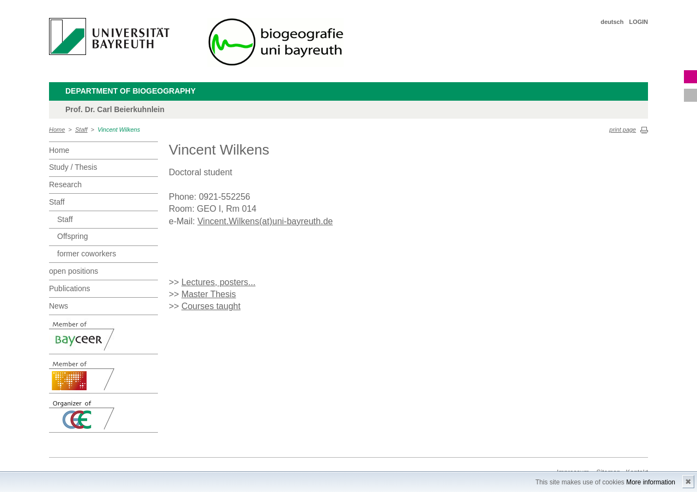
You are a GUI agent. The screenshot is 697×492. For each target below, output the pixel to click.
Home (57, 129)
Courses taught (211, 306)
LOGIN (638, 22)
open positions (73, 271)
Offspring (72, 236)
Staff (81, 129)
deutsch (612, 22)
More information (650, 482)
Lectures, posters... (218, 282)
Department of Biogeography (130, 91)
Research (65, 184)
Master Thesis (208, 294)
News (58, 306)
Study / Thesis (73, 167)
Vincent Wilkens (118, 129)
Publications (69, 288)
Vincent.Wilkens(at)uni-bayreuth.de (265, 221)
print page (622, 129)
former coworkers (86, 253)
